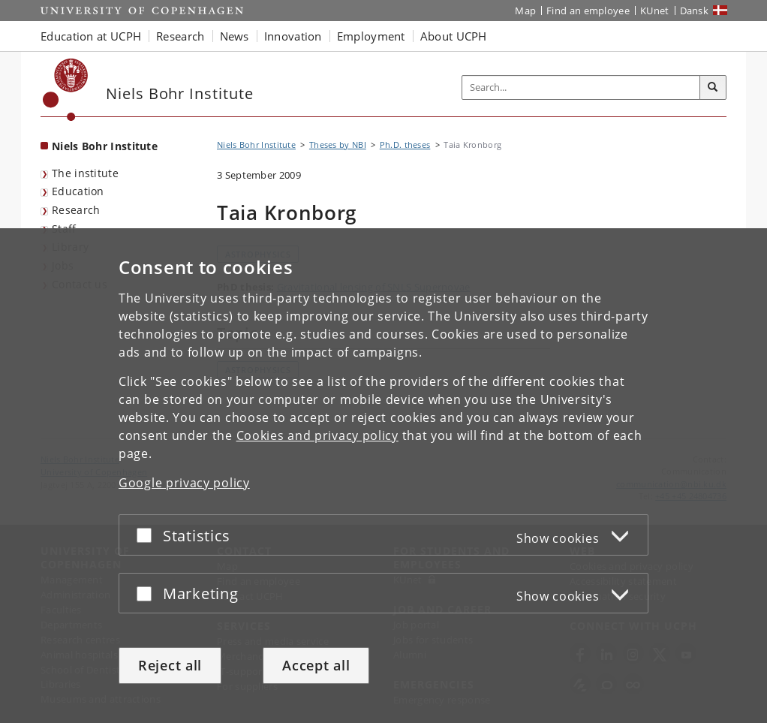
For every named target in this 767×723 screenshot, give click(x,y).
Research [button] (180, 36)
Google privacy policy (184, 482)
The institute (85, 173)
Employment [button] (371, 36)
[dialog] (383, 475)
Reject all (170, 665)
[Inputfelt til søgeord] (581, 87)
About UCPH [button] (453, 36)
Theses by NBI (337, 144)
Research (76, 210)
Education (78, 191)
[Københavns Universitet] (66, 90)
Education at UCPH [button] (91, 36)
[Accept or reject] (148, 535)
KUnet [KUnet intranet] (654, 10)
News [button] (234, 36)
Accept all (316, 665)
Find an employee (588, 10)
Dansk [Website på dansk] (694, 10)
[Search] (712, 88)
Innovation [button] (293, 36)
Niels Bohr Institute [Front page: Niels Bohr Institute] (105, 146)
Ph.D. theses (405, 144)
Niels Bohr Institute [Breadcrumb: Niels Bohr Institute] (256, 144)
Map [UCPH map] (525, 10)
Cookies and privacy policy (317, 435)
